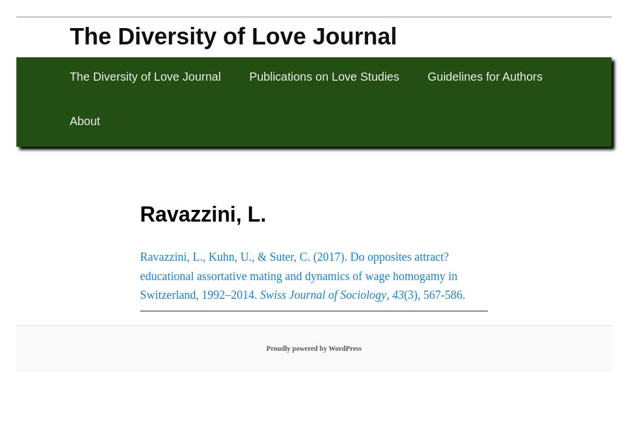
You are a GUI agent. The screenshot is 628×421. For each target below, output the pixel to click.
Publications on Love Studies (324, 76)
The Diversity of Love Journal (233, 36)
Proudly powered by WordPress (314, 348)
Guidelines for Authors (485, 76)
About (85, 121)
